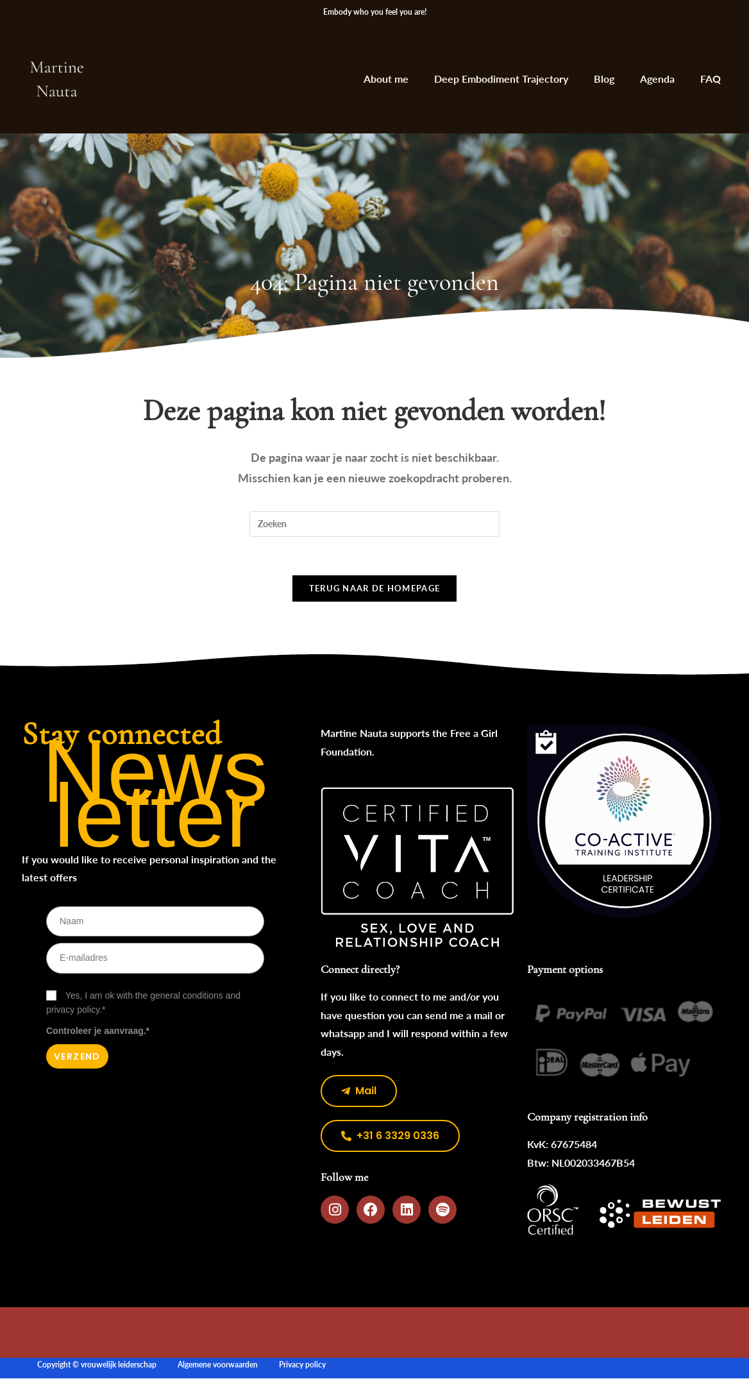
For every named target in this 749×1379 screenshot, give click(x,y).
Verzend (77, 1057)
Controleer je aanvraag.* (97, 1031)
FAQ (710, 78)
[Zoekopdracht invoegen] (374, 524)
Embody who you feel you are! (374, 12)
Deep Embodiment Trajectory (501, 78)
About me (386, 78)
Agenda (657, 78)
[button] (390, 1137)
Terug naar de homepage (375, 589)
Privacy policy (302, 1365)
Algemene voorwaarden (218, 1365)
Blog (604, 78)
